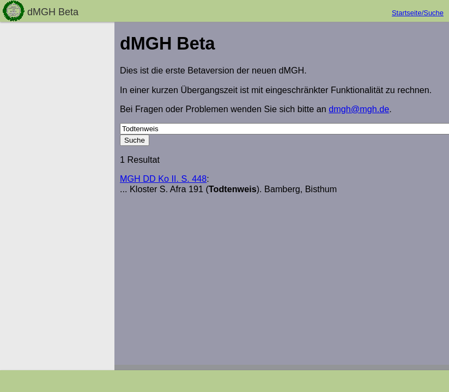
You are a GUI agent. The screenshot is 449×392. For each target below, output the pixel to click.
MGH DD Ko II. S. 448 (163, 178)
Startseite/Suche (418, 13)
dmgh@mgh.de (359, 109)
